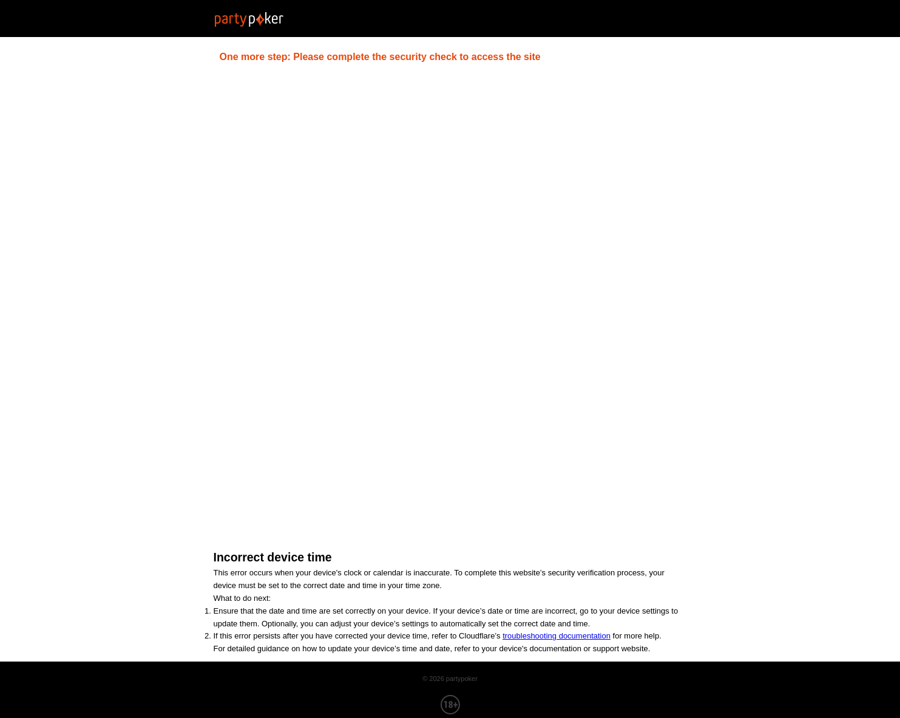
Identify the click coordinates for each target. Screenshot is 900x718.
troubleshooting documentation (556, 635)
